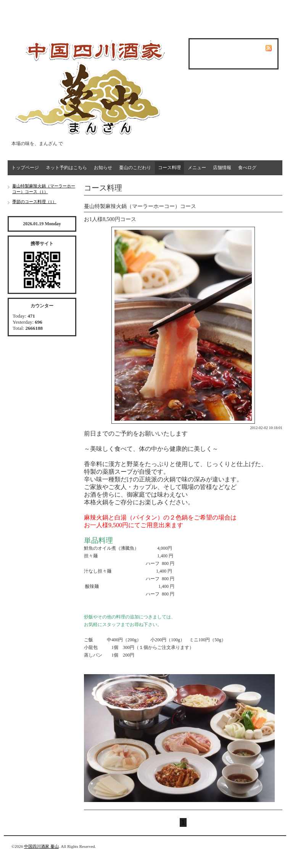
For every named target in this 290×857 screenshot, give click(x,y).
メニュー (197, 167)
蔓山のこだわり (135, 167)
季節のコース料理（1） (34, 201)
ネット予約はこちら (66, 167)
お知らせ (103, 167)
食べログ (247, 167)
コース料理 (169, 167)
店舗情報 (222, 167)
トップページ (25, 167)
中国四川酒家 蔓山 (41, 846)
